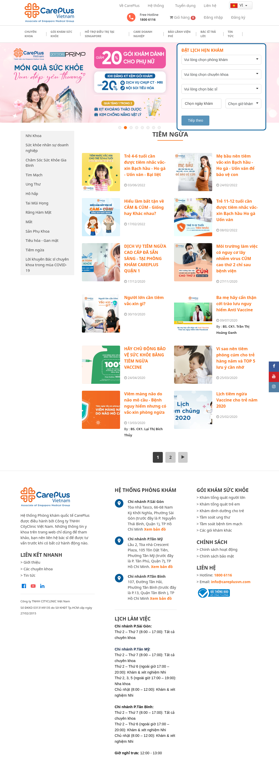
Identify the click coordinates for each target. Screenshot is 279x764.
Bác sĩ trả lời (208, 34)
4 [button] (136, 127)
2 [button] (125, 127)
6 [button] (147, 127)
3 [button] (131, 127)
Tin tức (231, 34)
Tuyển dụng (185, 5)
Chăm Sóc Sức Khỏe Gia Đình (46, 163)
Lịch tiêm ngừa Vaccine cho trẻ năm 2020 (236, 400)
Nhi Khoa (33, 135)
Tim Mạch (34, 174)
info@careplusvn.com (231, 581)
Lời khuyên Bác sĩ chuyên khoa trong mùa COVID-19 (47, 265)
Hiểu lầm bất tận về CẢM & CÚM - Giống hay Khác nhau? (144, 207)
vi (237, 5)
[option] (139, 83)
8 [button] (159, 127)
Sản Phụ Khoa (37, 231)
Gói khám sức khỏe (61, 34)
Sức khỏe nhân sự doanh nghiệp (47, 147)
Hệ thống (156, 5)
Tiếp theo (195, 120)
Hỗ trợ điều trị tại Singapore (99, 34)
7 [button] (153, 127)
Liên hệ (210, 5)
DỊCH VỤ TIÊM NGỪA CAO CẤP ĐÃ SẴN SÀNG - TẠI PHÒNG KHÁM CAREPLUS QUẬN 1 (145, 258)
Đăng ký (238, 17)
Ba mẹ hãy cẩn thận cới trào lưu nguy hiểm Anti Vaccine (236, 304)
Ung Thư (33, 184)
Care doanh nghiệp (142, 34)
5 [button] (142, 127)
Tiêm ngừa (35, 249)
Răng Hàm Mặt (38, 212)
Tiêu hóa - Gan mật (42, 240)
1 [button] (119, 127)
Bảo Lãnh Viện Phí (179, 34)
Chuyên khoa (31, 34)
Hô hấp (32, 193)
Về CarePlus (129, 5)
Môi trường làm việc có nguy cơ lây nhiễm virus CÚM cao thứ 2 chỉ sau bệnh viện (237, 258)
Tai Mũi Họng (37, 203)
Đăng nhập (213, 17)
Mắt (29, 221)
